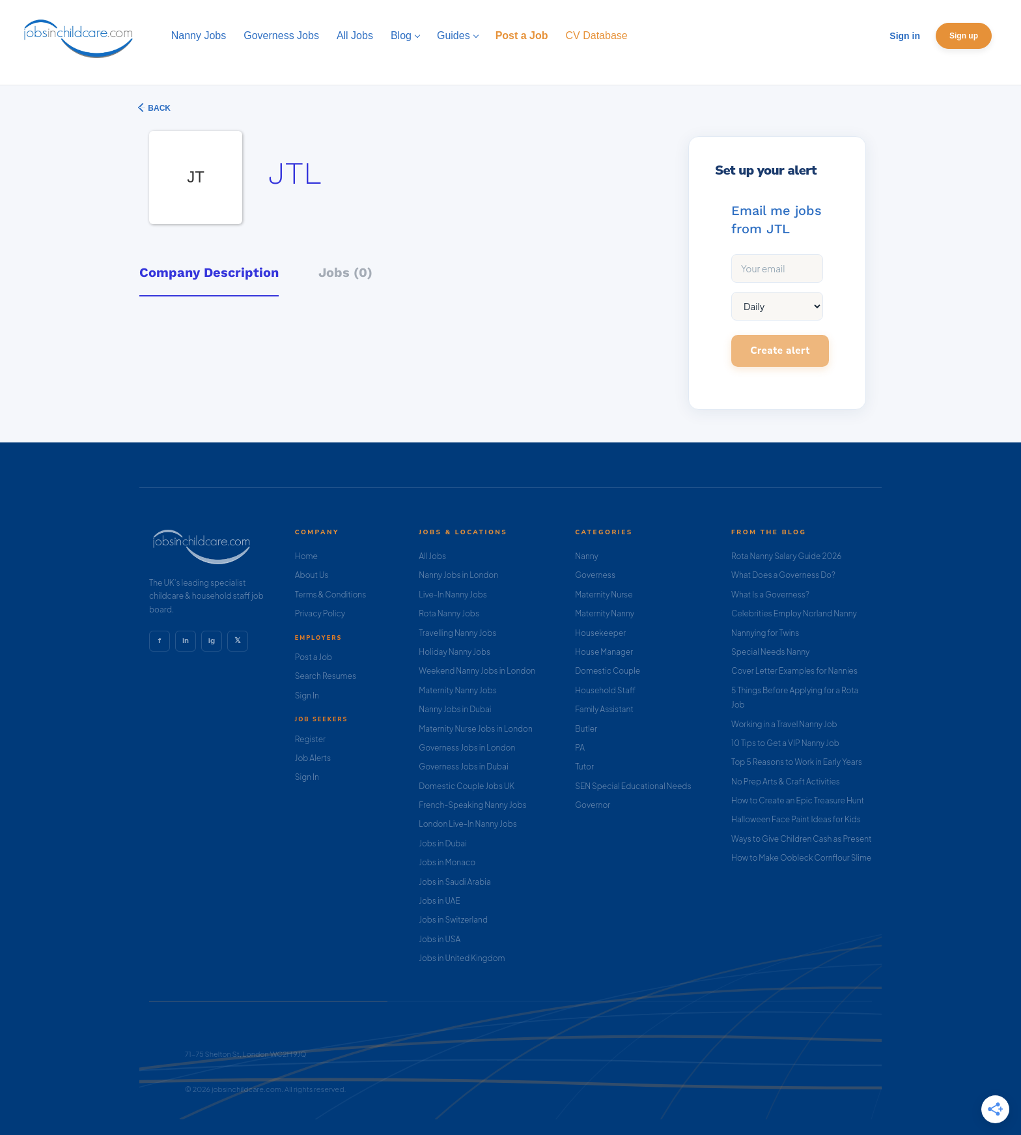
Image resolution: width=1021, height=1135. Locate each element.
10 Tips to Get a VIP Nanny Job (785, 743)
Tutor (584, 766)
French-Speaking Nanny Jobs (472, 805)
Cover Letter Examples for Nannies (794, 671)
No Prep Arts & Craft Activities (785, 781)
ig (211, 640)
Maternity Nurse (603, 594)
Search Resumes (325, 676)
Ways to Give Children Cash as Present (801, 839)
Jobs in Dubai (443, 843)
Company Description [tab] (209, 272)
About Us (312, 575)
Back (158, 108)
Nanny (586, 556)
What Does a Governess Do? (783, 575)
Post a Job (313, 657)
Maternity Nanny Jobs (457, 690)
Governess (595, 575)
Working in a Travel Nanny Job (784, 724)
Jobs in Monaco (447, 862)
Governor (592, 805)
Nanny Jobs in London (458, 575)
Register (310, 739)
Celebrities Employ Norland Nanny (794, 613)
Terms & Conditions (331, 594)
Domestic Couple (607, 671)
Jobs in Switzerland (453, 920)
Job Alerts (313, 758)
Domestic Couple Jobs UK (466, 786)
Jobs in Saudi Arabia (454, 882)
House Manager (604, 652)
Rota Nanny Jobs (449, 613)
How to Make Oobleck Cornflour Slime (801, 858)
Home (306, 556)
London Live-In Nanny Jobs (468, 824)
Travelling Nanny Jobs (457, 633)
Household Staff (605, 690)
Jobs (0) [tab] (345, 272)
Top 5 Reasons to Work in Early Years (796, 762)
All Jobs (432, 556)
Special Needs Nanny (770, 652)
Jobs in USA (439, 939)
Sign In (307, 695)
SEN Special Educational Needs (633, 786)
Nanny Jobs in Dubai (455, 709)
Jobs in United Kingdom (462, 958)
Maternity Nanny (604, 613)
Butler (586, 729)
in (185, 640)
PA (580, 748)
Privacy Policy (320, 613)
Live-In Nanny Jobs (453, 594)
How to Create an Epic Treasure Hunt (797, 800)
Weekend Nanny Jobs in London (477, 671)
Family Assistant (604, 709)
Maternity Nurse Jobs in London (476, 729)
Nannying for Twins (765, 633)
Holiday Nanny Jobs (454, 652)
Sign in (904, 36)
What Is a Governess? (770, 594)
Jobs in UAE (439, 901)
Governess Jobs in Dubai (463, 766)
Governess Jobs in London (467, 748)
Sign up (963, 35)
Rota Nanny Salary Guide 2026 (786, 556)
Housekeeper (600, 633)
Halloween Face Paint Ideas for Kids (796, 819)
